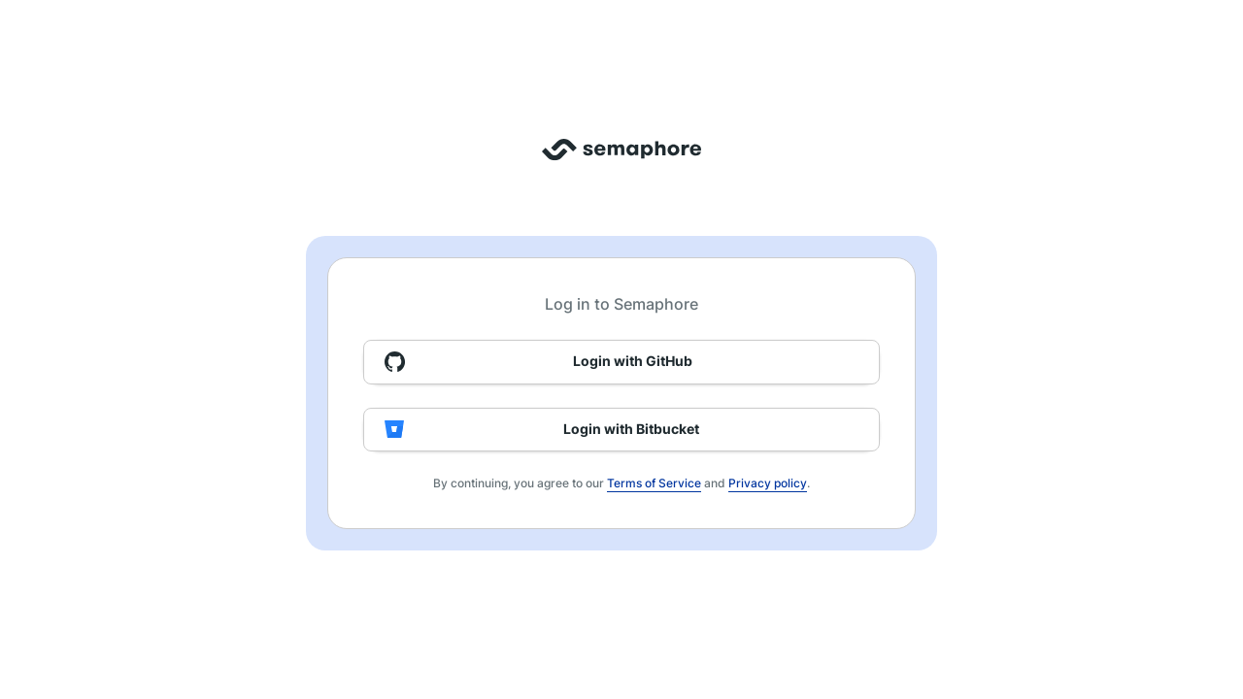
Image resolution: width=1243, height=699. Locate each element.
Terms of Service (654, 483)
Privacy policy (767, 483)
